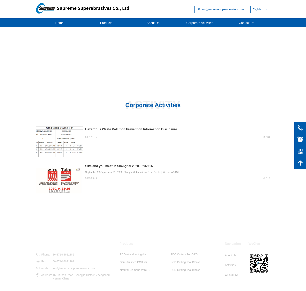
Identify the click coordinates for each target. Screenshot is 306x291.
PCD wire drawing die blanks (136, 254)
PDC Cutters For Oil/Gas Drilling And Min (187, 254)
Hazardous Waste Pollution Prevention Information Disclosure (131, 129)
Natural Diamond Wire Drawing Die (136, 269)
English (257, 9)
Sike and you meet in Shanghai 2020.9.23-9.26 (119, 166)
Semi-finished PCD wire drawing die (136, 262)
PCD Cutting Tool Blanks (185, 262)
